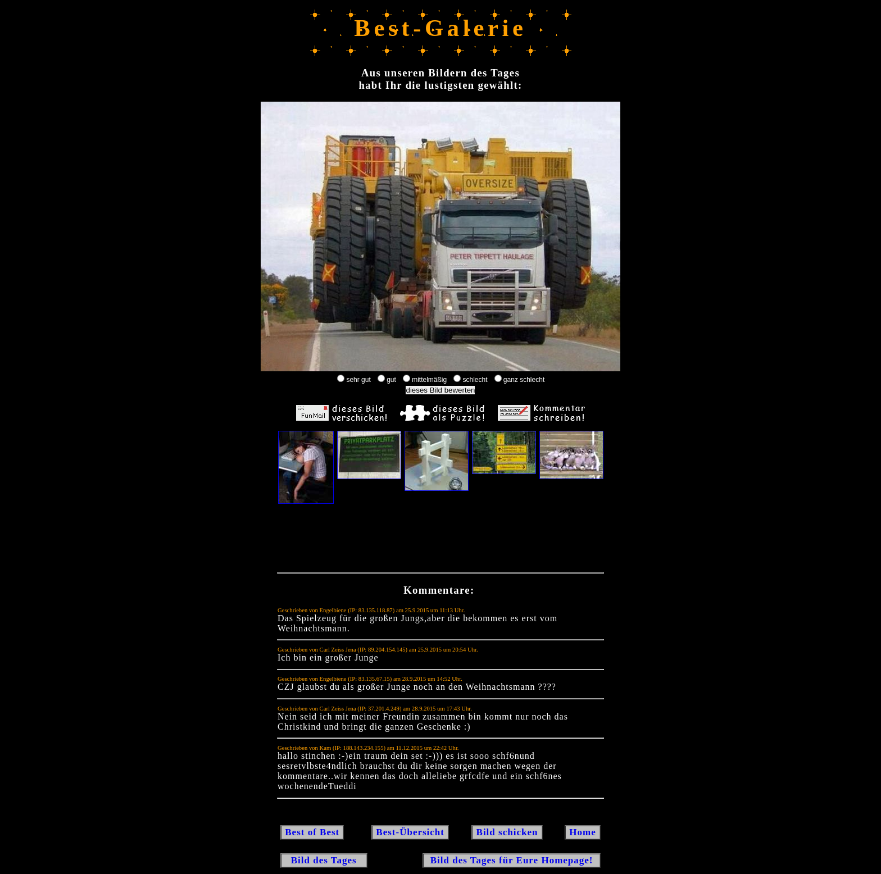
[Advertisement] (440, 541)
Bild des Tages (324, 860)
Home (582, 832)
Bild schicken (507, 832)
